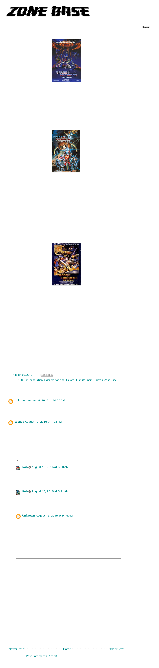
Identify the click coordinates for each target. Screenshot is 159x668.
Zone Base (110, 379)
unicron (98, 379)
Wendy (19, 421)
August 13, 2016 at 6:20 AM (50, 467)
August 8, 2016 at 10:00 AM (46, 400)
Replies (23, 461)
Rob (25, 467)
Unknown (21, 400)
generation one (55, 379)
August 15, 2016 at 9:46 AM (54, 515)
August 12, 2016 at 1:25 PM (43, 421)
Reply (18, 410)
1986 (21, 379)
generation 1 (37, 379)
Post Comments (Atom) (41, 656)
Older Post (117, 649)
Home (67, 649)
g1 (26, 379)
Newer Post (16, 649)
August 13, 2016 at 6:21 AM (50, 491)
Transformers (84, 379)
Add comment (19, 573)
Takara (70, 379)
